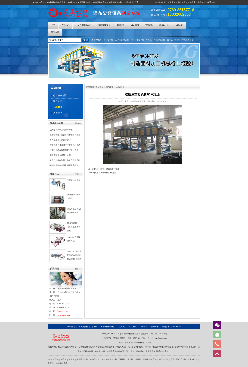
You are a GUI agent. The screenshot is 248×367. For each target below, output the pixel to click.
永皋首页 (71, 326)
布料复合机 (108, 40)
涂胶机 (122, 359)
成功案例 (135, 25)
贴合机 (170, 40)
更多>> (78, 123)
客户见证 (57, 101)
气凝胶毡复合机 (73, 180)
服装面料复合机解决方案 (60, 155)
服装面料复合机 (99, 2)
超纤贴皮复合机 (137, 40)
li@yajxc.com (62, 311)
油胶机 (51, 363)
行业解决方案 (59, 95)
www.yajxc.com (63, 315)
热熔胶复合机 (159, 40)
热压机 (138, 359)
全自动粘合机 (61, 363)
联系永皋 (211, 2)
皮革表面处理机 (107, 326)
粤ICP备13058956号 (159, 334)
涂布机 (177, 40)
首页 (53, 25)
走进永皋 (179, 25)
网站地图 (181, 2)
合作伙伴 (57, 113)
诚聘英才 (191, 2)
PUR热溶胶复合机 (83, 2)
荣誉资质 (149, 25)
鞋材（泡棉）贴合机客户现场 (107, 169)
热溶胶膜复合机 (115, 2)
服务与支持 (164, 25)
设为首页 (162, 2)
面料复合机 (83, 326)
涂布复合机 (163, 359)
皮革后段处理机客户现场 (105, 172)
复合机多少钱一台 (189, 40)
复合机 (149, 40)
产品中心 (65, 25)
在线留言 (201, 2)
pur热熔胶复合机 (122, 40)
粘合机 (130, 359)
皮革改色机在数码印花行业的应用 (64, 150)
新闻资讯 (121, 25)
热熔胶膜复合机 (104, 25)
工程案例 (57, 107)
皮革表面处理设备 (178, 359)
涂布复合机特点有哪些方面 (61, 130)
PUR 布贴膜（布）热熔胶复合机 (73, 227)
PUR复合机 (95, 359)
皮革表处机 (129, 2)
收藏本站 (171, 2)
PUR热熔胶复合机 (83, 25)
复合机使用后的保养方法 (60, 140)
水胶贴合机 (193, 359)
